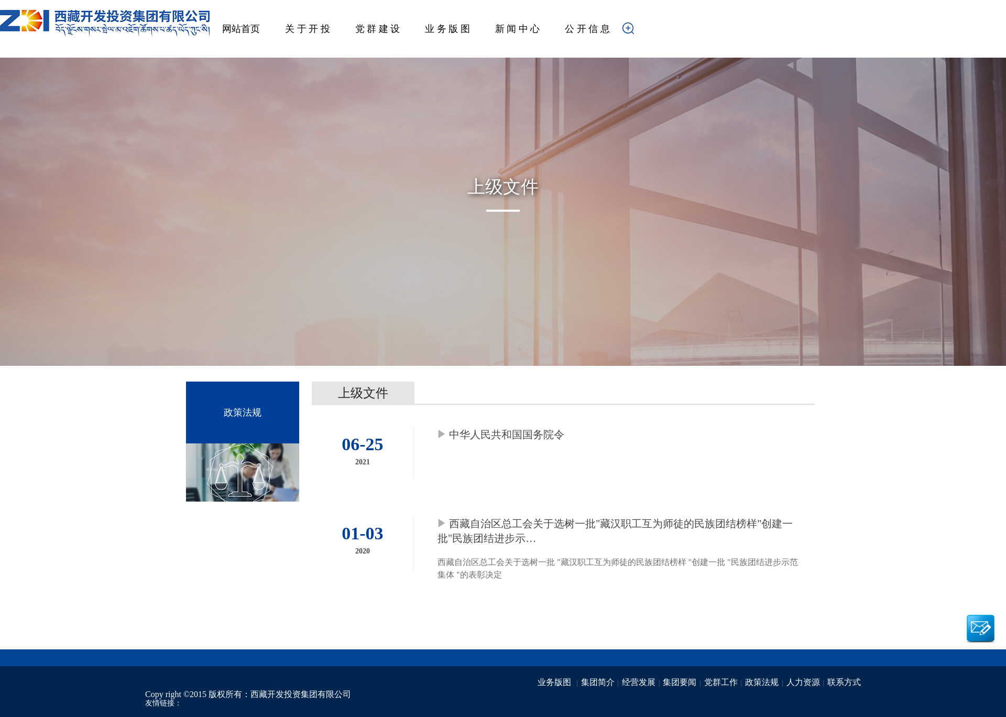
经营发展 (638, 682)
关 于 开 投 (307, 29)
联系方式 (844, 682)
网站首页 (241, 29)
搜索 (644, 31)
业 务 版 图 (447, 29)
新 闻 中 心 (517, 29)
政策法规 (762, 682)
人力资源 (803, 682)
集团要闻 (679, 682)
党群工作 (721, 682)
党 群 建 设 (377, 29)
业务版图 (555, 682)
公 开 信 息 (587, 29)
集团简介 (598, 682)
